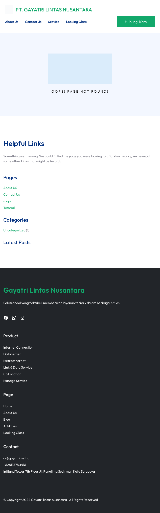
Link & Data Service (17, 367)
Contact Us (11, 194)
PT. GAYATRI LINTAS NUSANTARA (54, 9)
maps (7, 201)
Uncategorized (14, 230)
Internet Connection (18, 347)
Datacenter (12, 354)
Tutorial (9, 208)
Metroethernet (14, 361)
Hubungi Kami (136, 21)
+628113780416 (14, 465)
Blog (6, 419)
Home (7, 406)
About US (10, 188)
